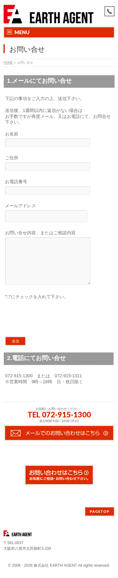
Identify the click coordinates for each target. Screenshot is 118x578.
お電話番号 (59, 187)
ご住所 (59, 163)
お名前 (59, 140)
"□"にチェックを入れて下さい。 (36, 306)
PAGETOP (100, 512)
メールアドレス (59, 213)
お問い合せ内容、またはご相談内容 (59, 263)
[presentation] (51, 327)
